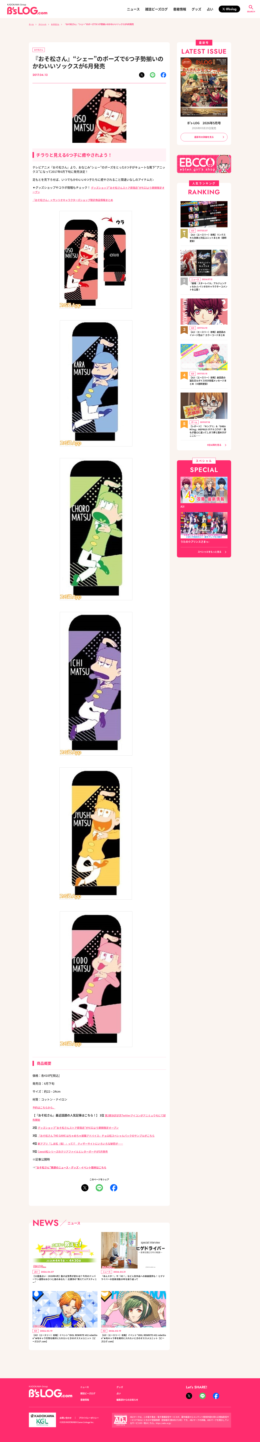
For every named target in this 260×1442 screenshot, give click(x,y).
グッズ (196, 9)
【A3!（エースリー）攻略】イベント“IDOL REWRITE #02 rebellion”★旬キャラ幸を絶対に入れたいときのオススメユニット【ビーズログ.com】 (133, 1348)
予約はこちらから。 (45, 1108)
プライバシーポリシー (93, 1418)
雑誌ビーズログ (156, 9)
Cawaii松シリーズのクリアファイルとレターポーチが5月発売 (78, 1156)
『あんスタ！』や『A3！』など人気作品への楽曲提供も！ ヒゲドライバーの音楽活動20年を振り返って (133, 1285)
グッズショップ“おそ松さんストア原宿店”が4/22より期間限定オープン (84, 1128)
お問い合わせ (67, 1418)
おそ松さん (60, 24)
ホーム (32, 24)
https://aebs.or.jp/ (164, 1423)
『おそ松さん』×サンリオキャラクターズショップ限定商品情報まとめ (78, 200)
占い (210, 9)
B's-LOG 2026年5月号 (204, 122)
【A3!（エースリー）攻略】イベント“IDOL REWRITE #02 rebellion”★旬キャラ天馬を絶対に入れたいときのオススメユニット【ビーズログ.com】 (64, 1348)
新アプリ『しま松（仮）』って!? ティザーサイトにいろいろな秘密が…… (86, 1148)
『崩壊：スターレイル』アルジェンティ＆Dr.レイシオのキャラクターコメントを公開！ (209, 288)
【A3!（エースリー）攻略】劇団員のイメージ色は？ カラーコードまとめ (208, 337)
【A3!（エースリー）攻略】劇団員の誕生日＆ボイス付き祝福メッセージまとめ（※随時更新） (209, 386)
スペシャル (45, 24)
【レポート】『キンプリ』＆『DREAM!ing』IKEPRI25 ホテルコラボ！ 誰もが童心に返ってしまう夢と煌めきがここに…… (208, 437)
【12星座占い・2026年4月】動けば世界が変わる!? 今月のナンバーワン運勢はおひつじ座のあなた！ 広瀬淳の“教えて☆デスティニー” (64, 1285)
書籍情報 (179, 9)
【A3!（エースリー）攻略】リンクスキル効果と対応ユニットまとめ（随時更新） (209, 238)
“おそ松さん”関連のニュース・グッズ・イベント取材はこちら (75, 1172)
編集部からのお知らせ (129, 1400)
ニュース (133, 9)
